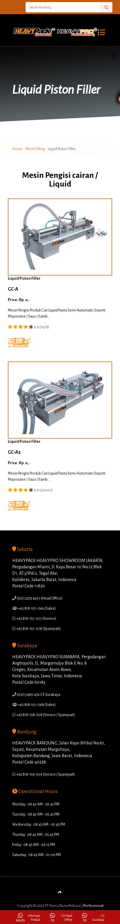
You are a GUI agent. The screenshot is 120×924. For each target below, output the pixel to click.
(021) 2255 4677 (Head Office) (39, 598)
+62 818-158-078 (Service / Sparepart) (45, 715)
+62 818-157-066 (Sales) (36, 608)
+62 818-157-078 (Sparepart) (38, 629)
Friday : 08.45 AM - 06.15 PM (33, 845)
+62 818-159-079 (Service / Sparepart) (45, 774)
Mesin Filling (35, 149)
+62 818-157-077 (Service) (36, 619)
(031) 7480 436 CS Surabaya (38, 695)
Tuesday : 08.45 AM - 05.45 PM (35, 814)
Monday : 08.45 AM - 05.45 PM (35, 804)
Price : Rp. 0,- (19, 300)
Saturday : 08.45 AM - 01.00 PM (36, 855)
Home (17, 149)
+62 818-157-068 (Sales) (36, 705)
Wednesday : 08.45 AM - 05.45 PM (38, 824)
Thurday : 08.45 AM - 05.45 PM (35, 835)
